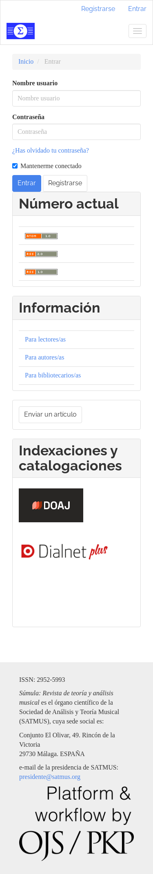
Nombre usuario (35, 83)
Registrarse (98, 9)
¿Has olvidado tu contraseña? (50, 150)
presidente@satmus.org (49, 776)
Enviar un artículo (50, 414)
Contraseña (28, 116)
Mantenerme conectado (47, 165)
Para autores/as (44, 357)
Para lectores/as (45, 339)
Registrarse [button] (65, 183)
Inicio (25, 61)
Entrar (137, 9)
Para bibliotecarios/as (53, 375)
